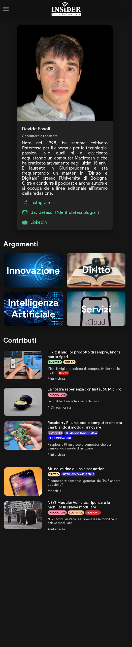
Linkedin (38, 222)
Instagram (40, 202)
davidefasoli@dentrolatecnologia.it (64, 212)
